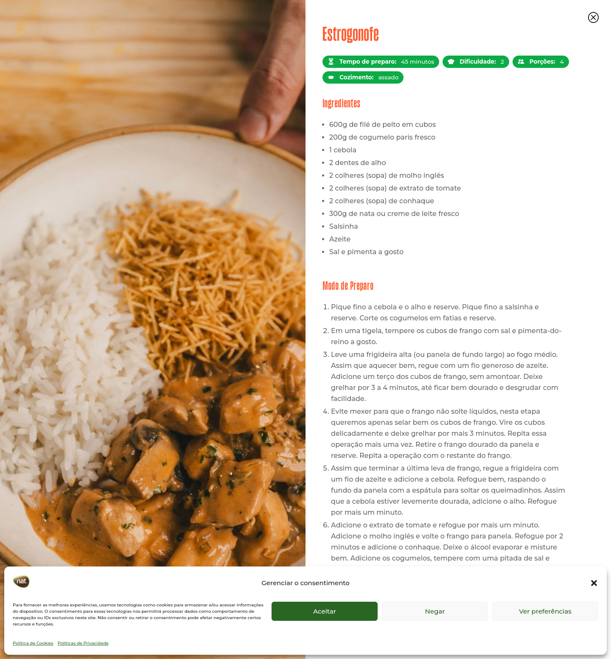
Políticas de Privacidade (83, 643)
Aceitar (324, 611)
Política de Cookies (33, 643)
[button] (594, 583)
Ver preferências (545, 611)
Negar (435, 611)
